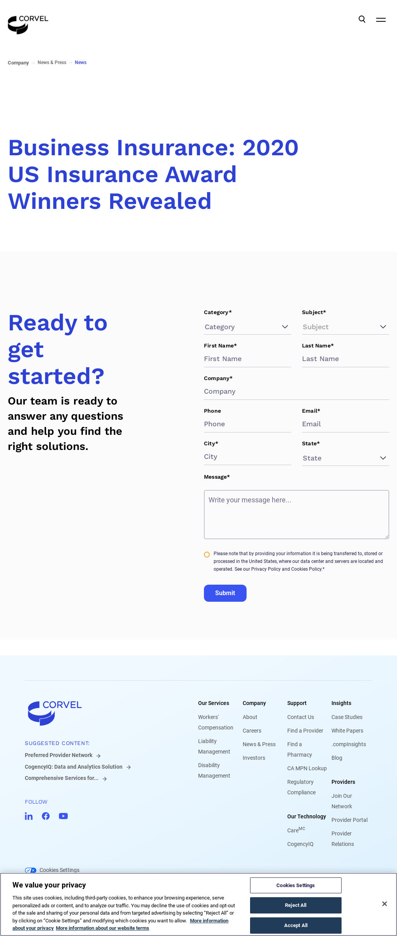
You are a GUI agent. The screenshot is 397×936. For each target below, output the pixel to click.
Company (254, 703)
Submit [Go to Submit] (225, 593)
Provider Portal (349, 820)
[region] (198, 904)
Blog (336, 758)
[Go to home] (99, 713)
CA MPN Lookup (307, 768)
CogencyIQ (300, 844)
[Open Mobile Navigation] (380, 19)
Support (297, 703)
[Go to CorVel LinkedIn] (29, 816)
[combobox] (206, 326)
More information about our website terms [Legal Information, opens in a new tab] (102, 928)
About (250, 717)
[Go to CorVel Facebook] (46, 816)
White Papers (347, 731)
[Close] (384, 903)
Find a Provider (305, 731)
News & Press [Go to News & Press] (52, 62)
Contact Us (300, 717)
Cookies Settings (59, 870)
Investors (254, 758)
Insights (341, 703)
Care (296, 830)
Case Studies (346, 717)
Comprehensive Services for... (61, 778)
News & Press (259, 744)
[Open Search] (362, 19)
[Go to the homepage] (28, 19)
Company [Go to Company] (18, 63)
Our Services (213, 703)
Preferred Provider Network (58, 755)
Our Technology (306, 816)
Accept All (295, 925)
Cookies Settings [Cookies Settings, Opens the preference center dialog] (295, 885)
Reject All (295, 905)
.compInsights (348, 744)
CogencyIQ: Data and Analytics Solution (74, 767)
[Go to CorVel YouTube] (63, 816)
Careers (252, 731)
